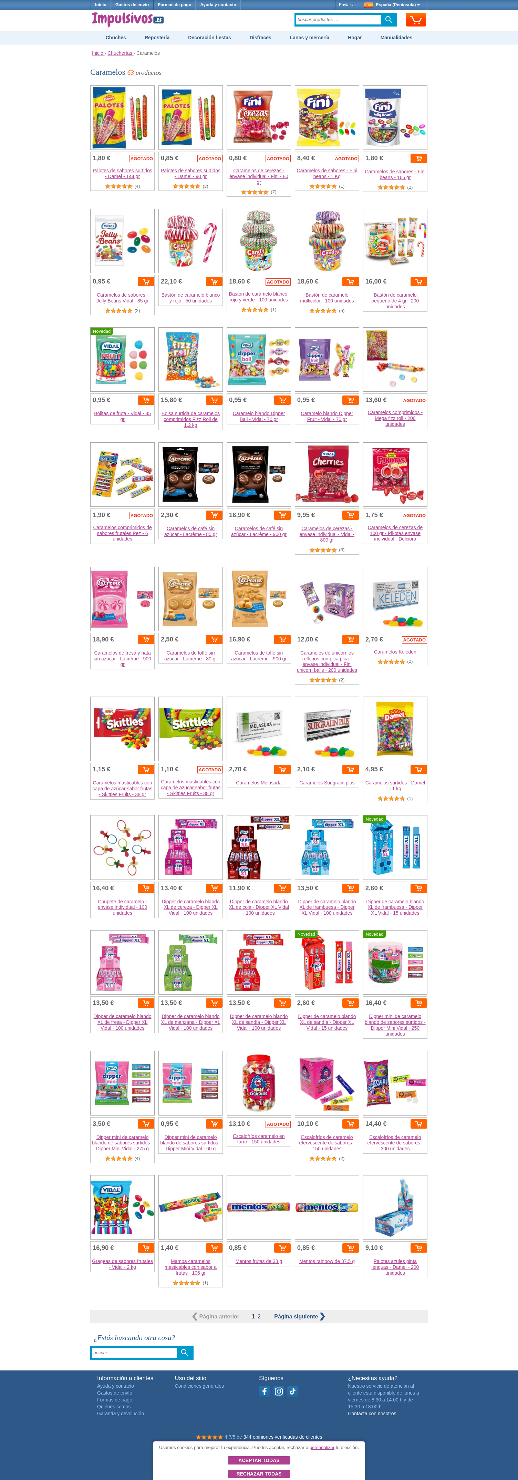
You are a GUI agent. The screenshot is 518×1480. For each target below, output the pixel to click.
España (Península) (392, 4)
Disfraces (260, 37)
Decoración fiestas (209, 37)
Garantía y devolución (120, 1413)
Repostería (157, 37)
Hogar (355, 37)
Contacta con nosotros (372, 1413)
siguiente (299, 1316)
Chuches (116, 37)
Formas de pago (174, 4)
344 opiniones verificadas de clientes (283, 1437)
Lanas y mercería (309, 37)
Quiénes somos (114, 1406)
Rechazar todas (258, 1474)
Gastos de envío (132, 4)
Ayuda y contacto (218, 4)
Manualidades (397, 37)
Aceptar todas (258, 1460)
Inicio (100, 4)
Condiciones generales (199, 1386)
